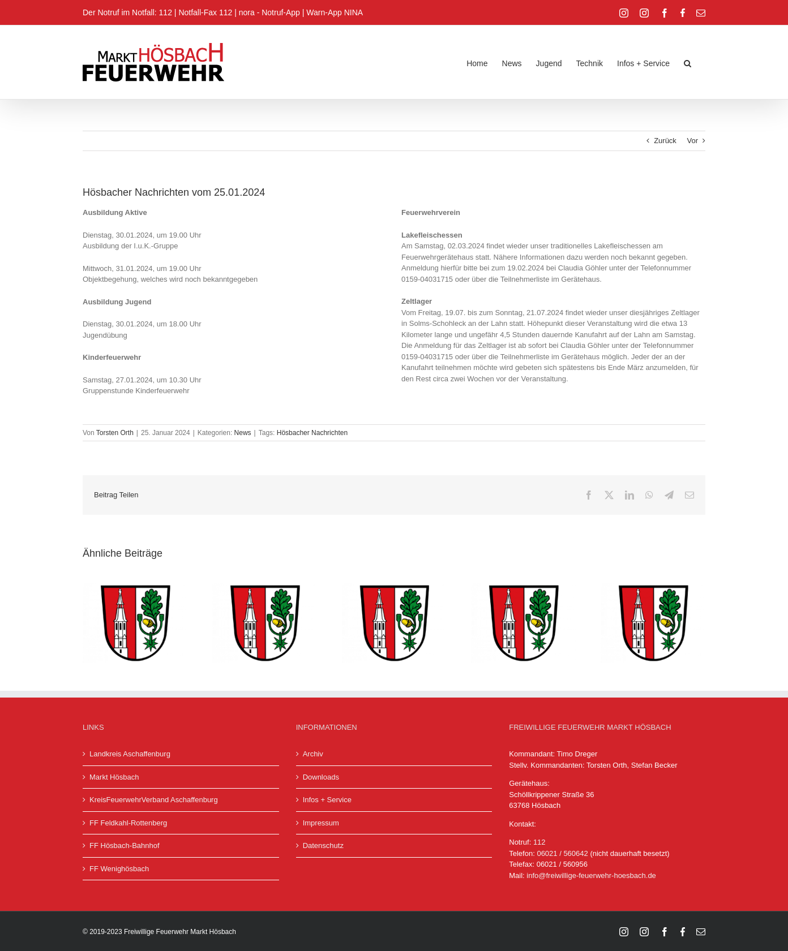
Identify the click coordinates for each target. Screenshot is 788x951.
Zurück (665, 140)
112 (539, 842)
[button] (687, 62)
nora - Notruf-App (269, 12)
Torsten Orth (115, 433)
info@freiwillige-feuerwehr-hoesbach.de (591, 875)
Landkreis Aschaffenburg (129, 754)
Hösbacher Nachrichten (312, 433)
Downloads (321, 777)
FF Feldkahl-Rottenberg (128, 823)
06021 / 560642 (562, 853)
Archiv (313, 754)
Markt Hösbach (114, 777)
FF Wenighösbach (119, 868)
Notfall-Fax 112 (205, 12)
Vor (692, 140)
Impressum (321, 823)
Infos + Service (327, 799)
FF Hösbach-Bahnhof (124, 845)
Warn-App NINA (334, 12)
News (242, 433)
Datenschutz (323, 845)
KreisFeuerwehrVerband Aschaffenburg (153, 799)
